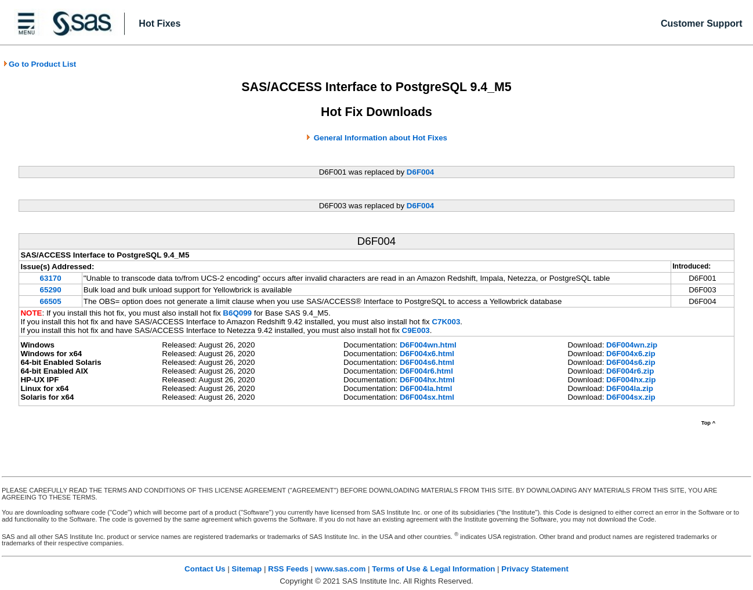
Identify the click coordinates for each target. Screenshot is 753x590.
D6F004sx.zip (630, 397)
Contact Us (204, 568)
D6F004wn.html (428, 345)
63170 (50, 278)
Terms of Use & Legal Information (433, 568)
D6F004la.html (426, 388)
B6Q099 (237, 313)
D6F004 (420, 172)
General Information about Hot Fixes (380, 137)
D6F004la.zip (629, 388)
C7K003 (446, 321)
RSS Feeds (288, 568)
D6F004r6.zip (630, 371)
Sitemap (246, 568)
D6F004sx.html (427, 397)
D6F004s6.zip (630, 362)
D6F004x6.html (427, 353)
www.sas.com (340, 568)
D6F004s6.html (427, 362)
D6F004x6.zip (630, 353)
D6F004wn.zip (631, 345)
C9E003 (416, 330)
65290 (50, 289)
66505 (50, 301)
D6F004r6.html (426, 371)
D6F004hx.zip (631, 379)
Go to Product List (39, 64)
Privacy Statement (535, 568)
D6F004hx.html (427, 379)
